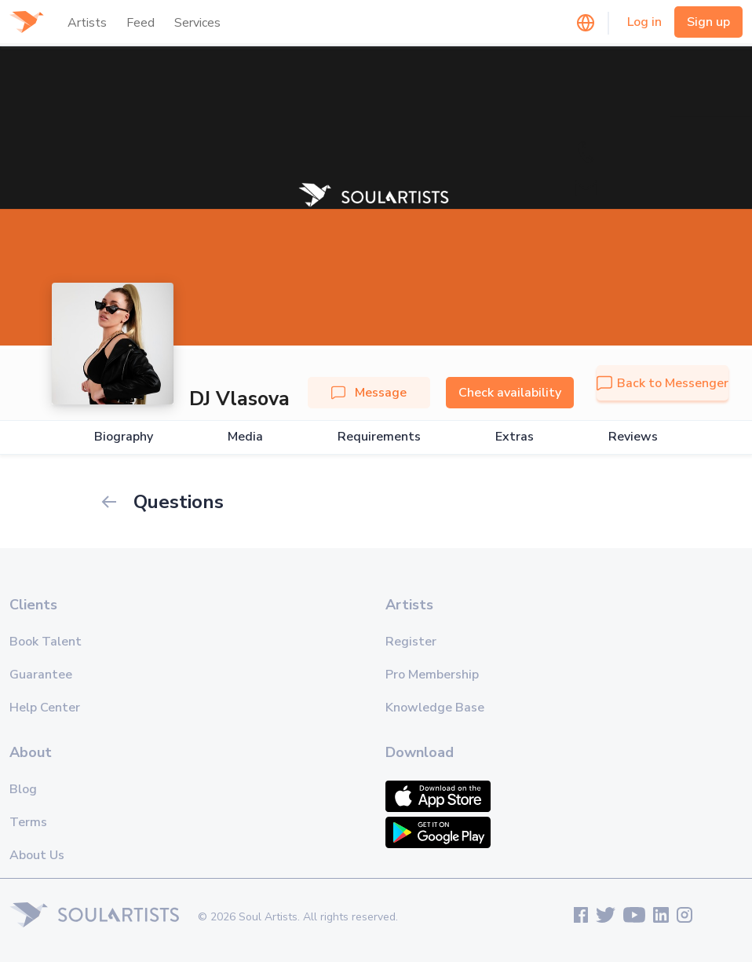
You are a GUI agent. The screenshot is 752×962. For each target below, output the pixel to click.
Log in (644, 22)
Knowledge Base (434, 707)
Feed (140, 22)
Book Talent (45, 641)
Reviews (633, 437)
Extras (514, 437)
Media (245, 437)
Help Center (44, 707)
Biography (123, 437)
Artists (87, 22)
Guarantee (40, 674)
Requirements (379, 437)
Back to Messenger (662, 383)
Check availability (509, 392)
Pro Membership (432, 674)
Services (197, 22)
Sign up (708, 22)
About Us (36, 855)
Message (369, 392)
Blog (23, 789)
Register (410, 641)
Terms (28, 822)
